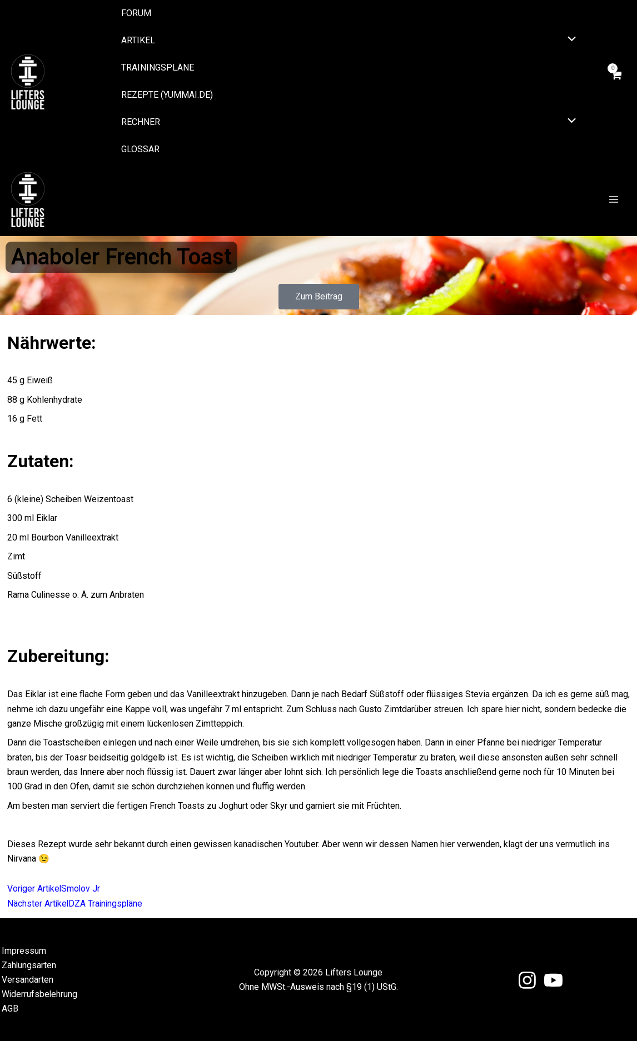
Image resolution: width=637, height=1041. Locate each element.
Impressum (22, 949)
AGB (8, 1008)
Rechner (140, 122)
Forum (136, 13)
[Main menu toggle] (613, 200)
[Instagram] (527, 979)
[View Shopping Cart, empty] (616, 81)
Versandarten (26, 979)
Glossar (140, 149)
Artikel (138, 40)
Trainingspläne (157, 67)
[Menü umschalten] (569, 40)
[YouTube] (553, 979)
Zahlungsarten (27, 964)
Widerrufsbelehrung (38, 993)
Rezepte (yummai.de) (167, 94)
